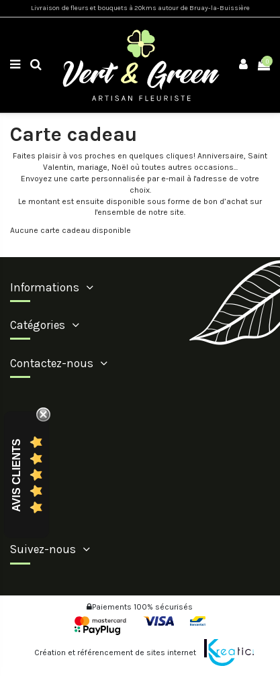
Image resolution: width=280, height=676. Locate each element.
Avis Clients (16, 475)
